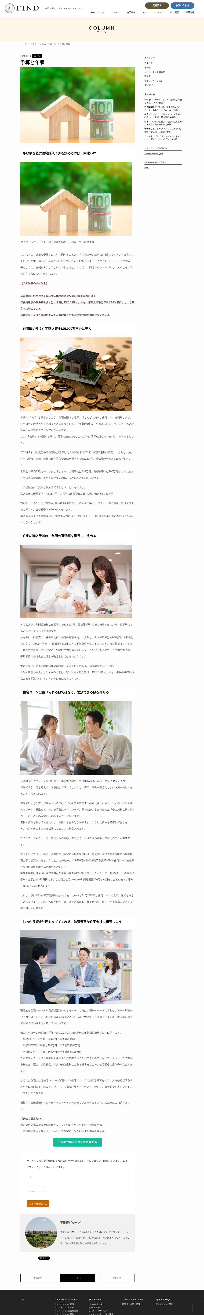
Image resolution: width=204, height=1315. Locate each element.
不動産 (147, 76)
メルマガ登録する (38, 1203)
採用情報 (190, 12)
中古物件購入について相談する (77, 1142)
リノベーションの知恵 (154, 72)
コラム (145, 12)
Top (23, 1299)
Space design (163, 1299)
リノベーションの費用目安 (66, 1311)
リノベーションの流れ (64, 1308)
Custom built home (132, 1299)
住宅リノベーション (153, 81)
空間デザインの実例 (164, 1304)
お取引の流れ (94, 1308)
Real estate (94, 1299)
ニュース (159, 12)
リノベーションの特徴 (64, 1304)
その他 (147, 67)
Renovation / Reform (66, 1299)
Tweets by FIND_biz (153, 153)
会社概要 (174, 12)
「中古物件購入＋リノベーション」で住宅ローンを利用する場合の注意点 (62, 1131)
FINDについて (98, 12)
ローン (37, 56)
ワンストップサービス (98, 1311)
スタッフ (148, 63)
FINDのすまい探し (96, 1304)
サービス (115, 12)
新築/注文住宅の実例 (131, 1304)
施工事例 (131, 12)
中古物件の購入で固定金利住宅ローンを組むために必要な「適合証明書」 (62, 1125)
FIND (146, 167)
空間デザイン (150, 85)
